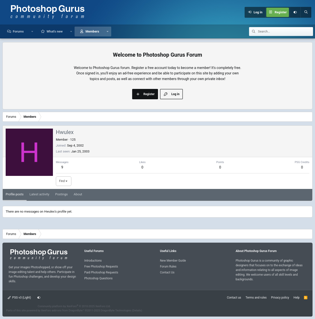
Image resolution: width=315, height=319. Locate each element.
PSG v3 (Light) (19, 297)
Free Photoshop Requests (101, 266)
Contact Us (167, 272)
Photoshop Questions (98, 278)
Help (297, 297)
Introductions (93, 260)
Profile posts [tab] (15, 194)
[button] (32, 31)
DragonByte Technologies (116, 310)
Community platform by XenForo (74, 306)
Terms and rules (256, 297)
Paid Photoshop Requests (101, 272)
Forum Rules (168, 266)
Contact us (234, 297)
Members (92, 31)
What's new (55, 31)
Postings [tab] (61, 194)
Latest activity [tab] (39, 194)
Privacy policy (280, 297)
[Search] (305, 12)
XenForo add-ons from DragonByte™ (62, 310)
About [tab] (78, 194)
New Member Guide (173, 260)
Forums (18, 31)
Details (137, 310)
